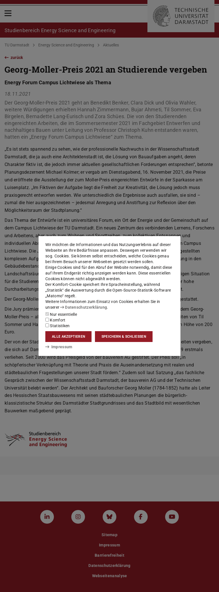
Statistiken (57, 325)
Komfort (55, 320)
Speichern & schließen (124, 337)
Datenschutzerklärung (83, 307)
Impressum (58, 347)
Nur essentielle (61, 314)
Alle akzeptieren (68, 337)
